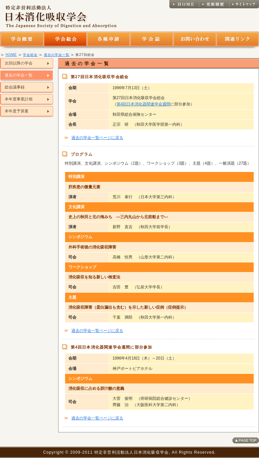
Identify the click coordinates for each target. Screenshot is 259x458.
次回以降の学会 (19, 63)
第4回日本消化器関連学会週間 (144, 104)
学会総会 (30, 55)
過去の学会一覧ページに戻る (97, 137)
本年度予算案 (17, 111)
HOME (11, 55)
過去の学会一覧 (56, 55)
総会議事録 (15, 87)
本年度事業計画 (19, 99)
